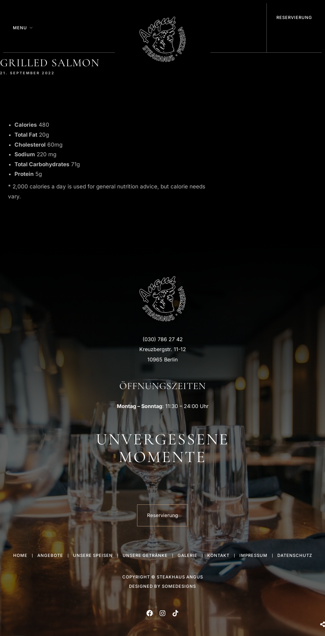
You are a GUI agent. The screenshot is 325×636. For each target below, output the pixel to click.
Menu (20, 27)
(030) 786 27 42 (163, 339)
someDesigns (179, 586)
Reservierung (294, 17)
